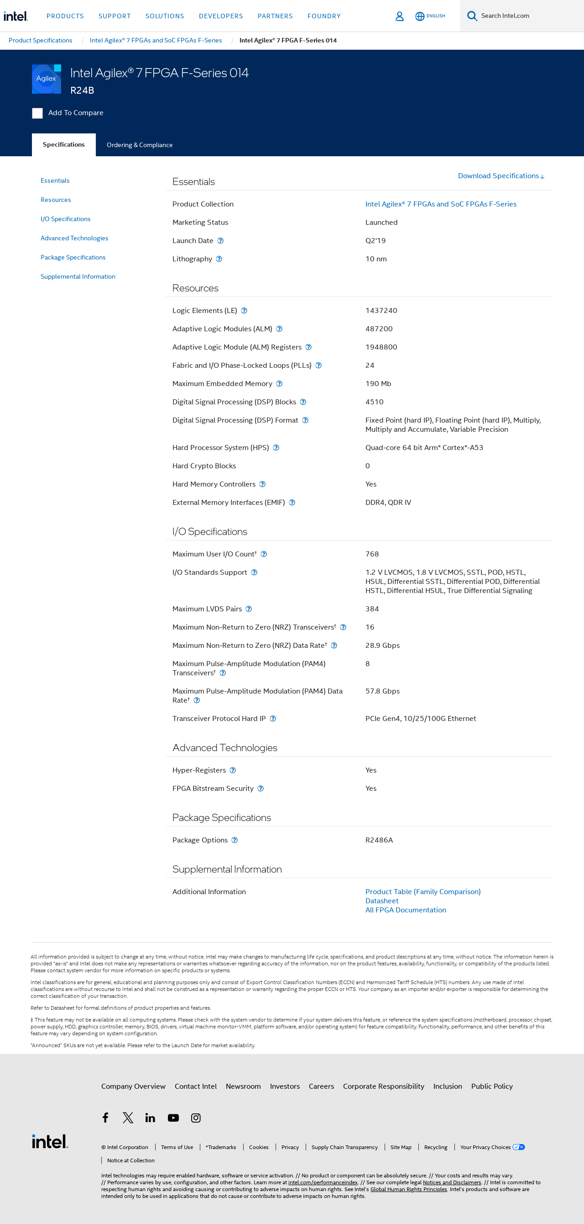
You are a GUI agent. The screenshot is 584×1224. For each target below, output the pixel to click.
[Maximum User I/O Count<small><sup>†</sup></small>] (264, 554)
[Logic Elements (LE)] (244, 310)
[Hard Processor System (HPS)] (276, 447)
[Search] (472, 15)
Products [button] (65, 16)
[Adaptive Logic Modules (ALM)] (279, 329)
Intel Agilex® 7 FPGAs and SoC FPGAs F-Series (440, 204)
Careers (321, 1086)
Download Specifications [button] (501, 175)
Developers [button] (221, 16)
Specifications (64, 144)
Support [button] (115, 16)
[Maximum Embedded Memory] (279, 383)
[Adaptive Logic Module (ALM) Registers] (308, 347)
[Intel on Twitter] (128, 1119)
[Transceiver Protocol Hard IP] (273, 718)
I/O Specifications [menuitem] (66, 219)
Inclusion (447, 1086)
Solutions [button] (165, 16)
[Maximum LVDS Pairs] (249, 609)
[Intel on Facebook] (105, 1119)
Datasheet (382, 901)
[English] (430, 16)
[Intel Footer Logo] (50, 1140)
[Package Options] (234, 840)
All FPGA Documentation (405, 910)
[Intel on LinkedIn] (150, 1119)
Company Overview (133, 1086)
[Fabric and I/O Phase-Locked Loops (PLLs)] (318, 365)
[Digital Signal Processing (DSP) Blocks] (303, 402)
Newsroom (243, 1086)
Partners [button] (275, 16)
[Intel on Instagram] (195, 1119)
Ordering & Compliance (140, 145)
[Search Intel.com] (531, 16)
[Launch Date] (220, 240)
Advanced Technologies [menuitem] (75, 238)
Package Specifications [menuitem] (73, 257)
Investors (285, 1086)
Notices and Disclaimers (452, 1182)
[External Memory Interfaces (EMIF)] (292, 502)
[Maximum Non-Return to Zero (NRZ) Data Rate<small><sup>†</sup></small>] (334, 645)
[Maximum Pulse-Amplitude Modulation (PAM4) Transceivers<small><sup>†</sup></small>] (223, 673)
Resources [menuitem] (56, 200)
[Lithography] (219, 259)
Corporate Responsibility (383, 1086)
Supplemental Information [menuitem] (78, 276)
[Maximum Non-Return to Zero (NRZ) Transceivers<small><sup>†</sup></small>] (343, 627)
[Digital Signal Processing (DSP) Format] (305, 420)
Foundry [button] (324, 16)
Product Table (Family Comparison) (423, 891)
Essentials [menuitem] (55, 180)
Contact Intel (196, 1086)
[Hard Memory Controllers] (262, 484)
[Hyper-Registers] (233, 770)
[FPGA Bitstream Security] (261, 788)
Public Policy (492, 1086)
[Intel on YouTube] (173, 1119)
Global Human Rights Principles (408, 1189)
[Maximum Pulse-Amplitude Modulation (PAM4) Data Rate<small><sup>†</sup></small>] (197, 700)
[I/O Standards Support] (254, 572)
